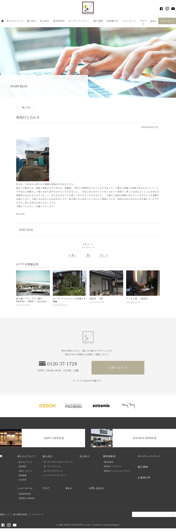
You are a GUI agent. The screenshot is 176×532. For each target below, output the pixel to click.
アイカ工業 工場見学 (137, 299)
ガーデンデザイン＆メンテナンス (58, 462)
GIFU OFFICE (54, 438)
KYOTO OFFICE (144, 438)
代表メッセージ (25, 471)
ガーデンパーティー (79, 21)
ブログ (143, 21)
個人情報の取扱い (20, 514)
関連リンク (5, 514)
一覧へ (88, 255)
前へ (74, 255)
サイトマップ (38, 514)
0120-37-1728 (62, 364)
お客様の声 (112, 21)
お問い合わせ (167, 21)
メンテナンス (88, 247)
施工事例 (98, 21)
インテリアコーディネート (55, 475)
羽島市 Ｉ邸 (96, 299)
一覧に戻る (25, 107)
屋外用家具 (59, 21)
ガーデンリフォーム (52, 466)
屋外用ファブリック (112, 466)
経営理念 (22, 466)
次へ (102, 255)
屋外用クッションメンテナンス (117, 471)
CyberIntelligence (111, 525)
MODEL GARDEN (27, 498)
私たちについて (15, 21)
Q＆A (153, 21)
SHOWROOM (25, 494)
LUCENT (23, 480)
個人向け (32, 21)
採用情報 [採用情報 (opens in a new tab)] (22, 475)
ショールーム (129, 21)
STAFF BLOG (26, 229)
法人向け (45, 21)
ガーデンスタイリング (53, 471)
